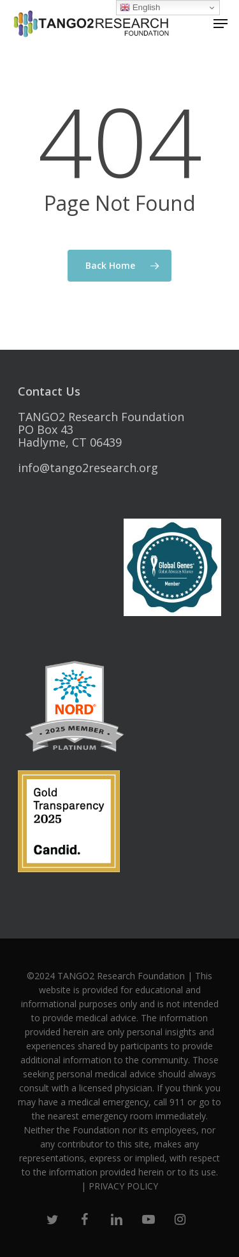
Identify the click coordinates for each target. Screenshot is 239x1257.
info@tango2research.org (88, 467)
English (140, 8)
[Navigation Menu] (221, 23)
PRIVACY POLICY (123, 1186)
